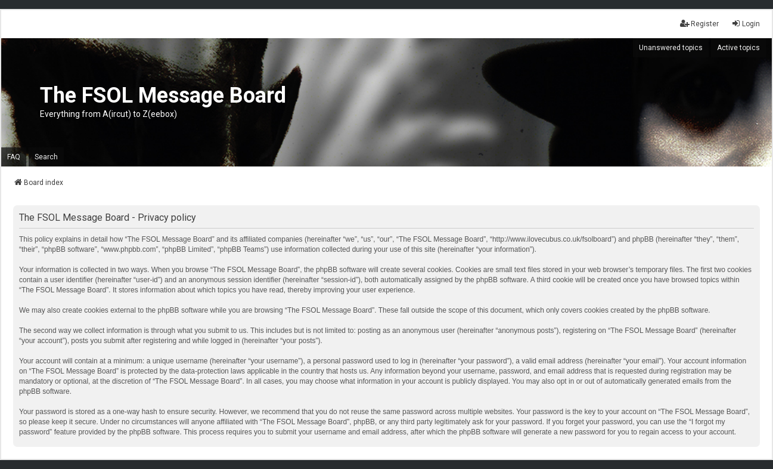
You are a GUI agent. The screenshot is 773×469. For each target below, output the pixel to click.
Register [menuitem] (699, 23)
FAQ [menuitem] (13, 157)
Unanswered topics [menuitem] (671, 48)
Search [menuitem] (46, 157)
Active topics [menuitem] (738, 48)
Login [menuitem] (745, 23)
